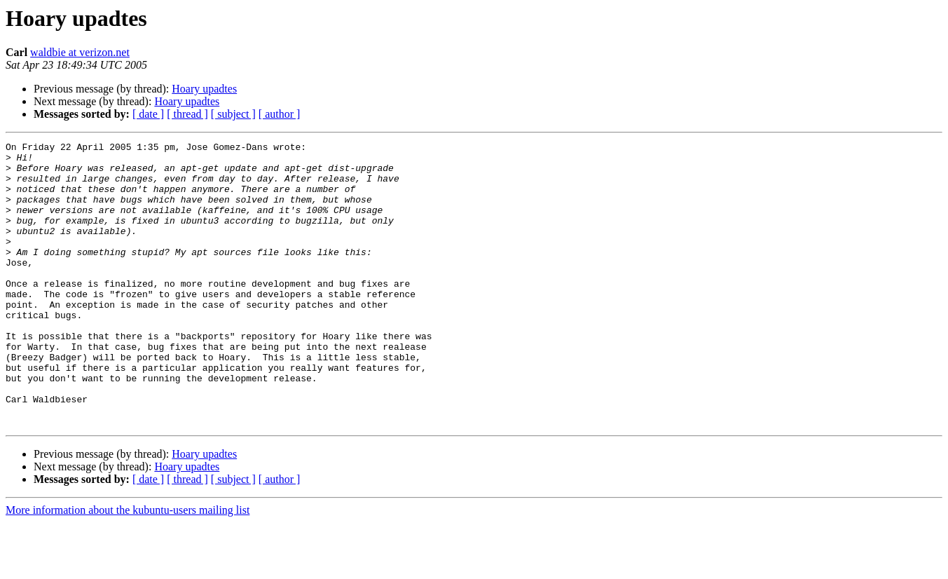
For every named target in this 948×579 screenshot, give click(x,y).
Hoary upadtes (204, 89)
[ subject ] (233, 114)
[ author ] (280, 114)
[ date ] (148, 114)
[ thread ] (187, 114)
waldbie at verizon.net (80, 52)
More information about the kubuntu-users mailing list (127, 567)
